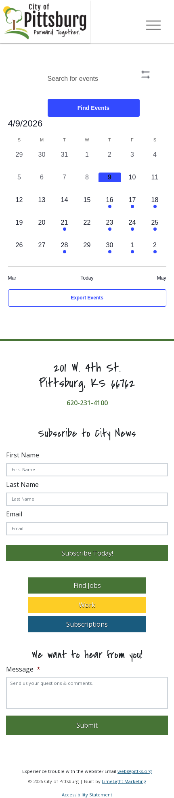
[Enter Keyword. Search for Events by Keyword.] (94, 79)
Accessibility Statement (87, 795)
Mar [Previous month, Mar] (12, 278)
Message (23, 669)
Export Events (87, 298)
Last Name (22, 484)
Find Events (93, 108)
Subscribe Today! (87, 553)
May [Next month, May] (161, 278)
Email (14, 514)
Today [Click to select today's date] (86, 278)
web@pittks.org (134, 771)
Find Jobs (87, 585)
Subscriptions (87, 624)
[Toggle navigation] (153, 23)
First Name (22, 455)
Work (87, 604)
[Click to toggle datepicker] (25, 123)
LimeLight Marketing (124, 781)
